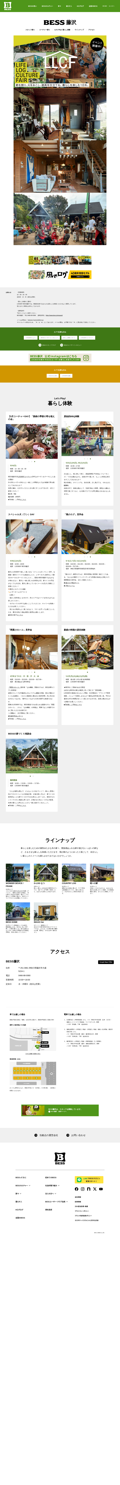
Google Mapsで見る (106, 962)
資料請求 (104, 6)
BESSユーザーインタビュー (49, 337)
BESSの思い (32, 6)
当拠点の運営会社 (48, 1135)
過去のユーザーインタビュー (73, 345)
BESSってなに (20, 1177)
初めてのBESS (50, 1177)
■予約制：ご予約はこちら (73, 704)
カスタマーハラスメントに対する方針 (87, 1220)
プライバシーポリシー (82, 1211)
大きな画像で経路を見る (32, 1053)
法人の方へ (112, 6)
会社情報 (78, 1197)
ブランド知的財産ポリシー (83, 1215)
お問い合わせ (78, 1135)
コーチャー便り (44, 30)
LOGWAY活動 (66, 376)
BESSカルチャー (47, 6)
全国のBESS (93, 6)
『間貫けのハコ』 (14, 687)
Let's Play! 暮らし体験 (62, 30)
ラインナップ (79, 30)
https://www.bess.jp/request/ (54, 315)
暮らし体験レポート (69, 337)
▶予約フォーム (69, 586)
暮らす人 (69, 6)
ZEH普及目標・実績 (81, 1206)
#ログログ (80, 6)
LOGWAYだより (31, 337)
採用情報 (78, 1201)
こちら (23, 499)
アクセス (91, 30)
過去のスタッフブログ (49, 345)
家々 (59, 6)
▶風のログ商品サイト (71, 583)
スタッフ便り (30, 30)
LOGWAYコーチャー (87, 337)
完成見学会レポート (16, 716)
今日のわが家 (53, 376)
